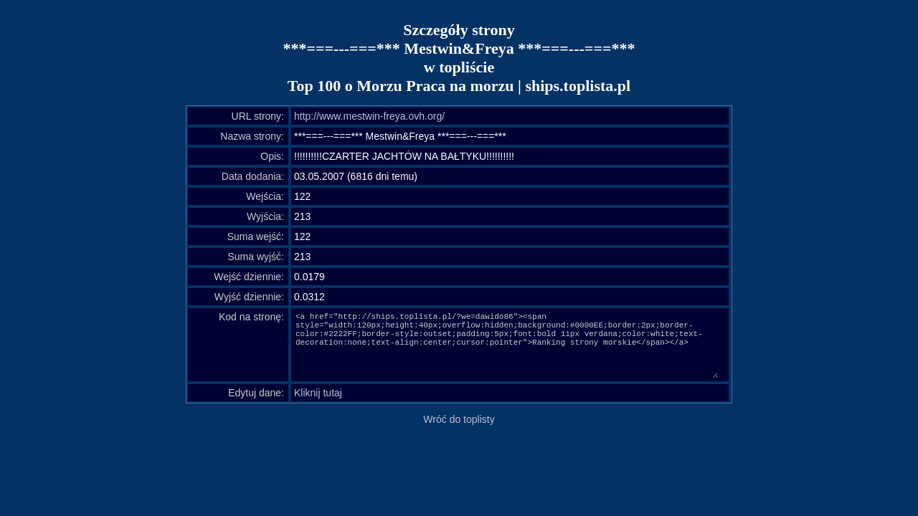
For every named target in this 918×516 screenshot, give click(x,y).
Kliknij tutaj (318, 392)
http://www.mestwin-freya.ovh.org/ (369, 116)
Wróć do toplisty (458, 419)
